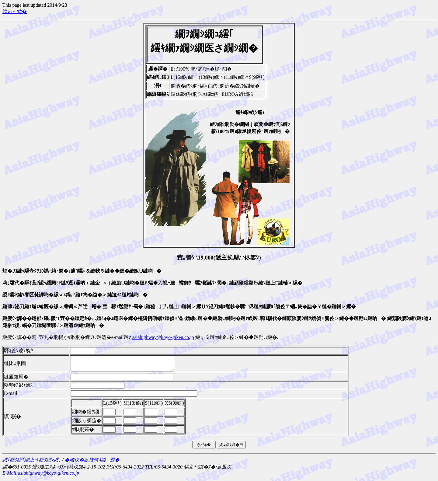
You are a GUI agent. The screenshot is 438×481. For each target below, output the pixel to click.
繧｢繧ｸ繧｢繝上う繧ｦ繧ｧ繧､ (31, 462)
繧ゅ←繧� (14, 11)
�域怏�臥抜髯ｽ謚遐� (92, 462)
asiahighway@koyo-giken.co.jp (163, 337)
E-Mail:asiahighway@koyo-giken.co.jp (40, 475)
